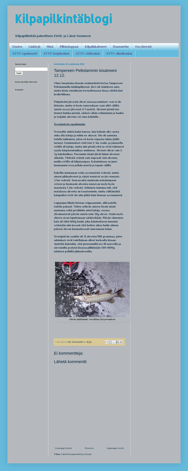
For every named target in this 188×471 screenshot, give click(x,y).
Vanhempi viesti (115, 448)
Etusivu (17, 46)
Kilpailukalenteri (95, 46)
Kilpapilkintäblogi (63, 19)
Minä (50, 46)
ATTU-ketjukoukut (56, 53)
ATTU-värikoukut (88, 53)
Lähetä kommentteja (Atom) (76, 454)
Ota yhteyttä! (143, 46)
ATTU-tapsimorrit (24, 53)
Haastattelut (121, 46)
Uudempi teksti (63, 448)
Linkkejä (34, 46)
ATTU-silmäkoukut (119, 53)
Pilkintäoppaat (69, 46)
